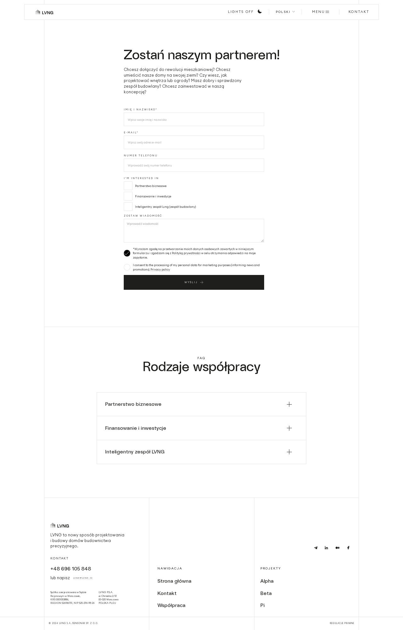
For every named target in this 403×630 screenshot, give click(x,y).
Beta (266, 593)
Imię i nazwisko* (140, 109)
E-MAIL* (131, 132)
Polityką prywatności (186, 253)
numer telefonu (141, 155)
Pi (262, 605)
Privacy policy (160, 269)
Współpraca (171, 605)
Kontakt (59, 558)
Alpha (267, 581)
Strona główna (174, 581)
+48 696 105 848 (70, 568)
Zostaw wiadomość (143, 215)
